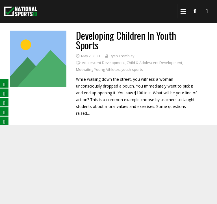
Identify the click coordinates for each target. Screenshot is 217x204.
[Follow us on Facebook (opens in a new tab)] (4, 83)
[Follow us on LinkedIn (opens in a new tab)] (4, 102)
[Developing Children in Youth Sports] (38, 34)
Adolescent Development (103, 62)
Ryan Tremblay (122, 56)
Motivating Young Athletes (98, 69)
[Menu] (183, 11)
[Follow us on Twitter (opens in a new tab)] (4, 92)
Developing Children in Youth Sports (126, 40)
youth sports (132, 69)
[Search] (195, 11)
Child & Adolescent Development (154, 62)
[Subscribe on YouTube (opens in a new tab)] (4, 111)
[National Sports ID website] (20, 11)
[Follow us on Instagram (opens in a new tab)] (4, 121)
